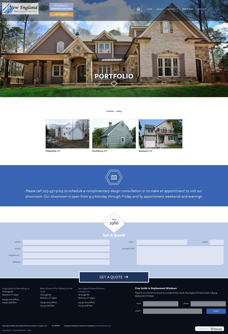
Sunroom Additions (61, 6)
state (204, 242)
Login (29, 330)
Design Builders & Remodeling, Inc (16, 288)
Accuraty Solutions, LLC (103, 326)
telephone (14, 255)
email (18, 248)
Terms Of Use (6, 330)
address (17, 262)
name (18, 242)
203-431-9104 (217, 8)
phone (185, 303)
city (131, 242)
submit (216, 311)
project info (128, 248)
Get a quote (61, 14)
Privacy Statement (19, 330)
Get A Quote (111, 277)
